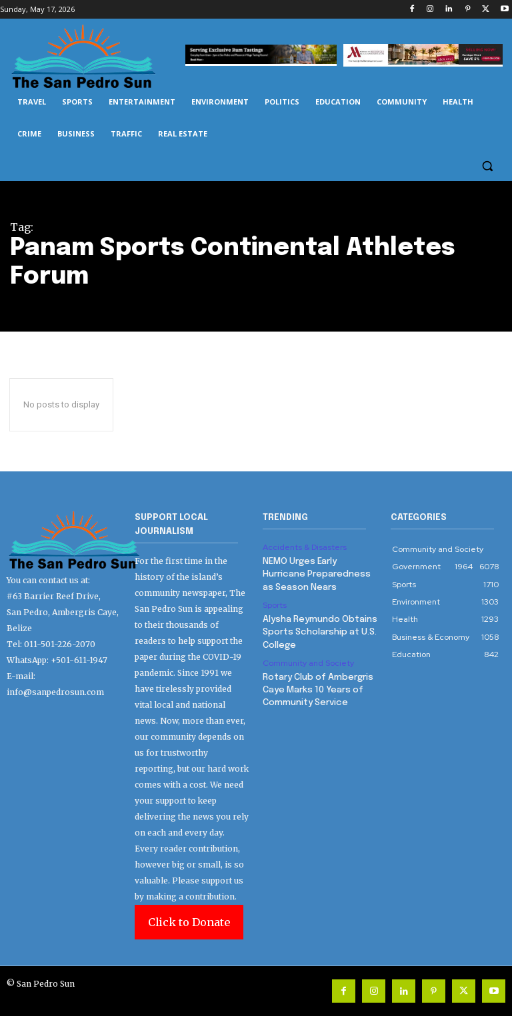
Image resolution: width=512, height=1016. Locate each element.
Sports (275, 603)
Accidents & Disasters (305, 547)
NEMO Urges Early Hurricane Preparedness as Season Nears (315, 573)
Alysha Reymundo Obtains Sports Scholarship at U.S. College (318, 629)
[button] (487, 166)
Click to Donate (189, 922)
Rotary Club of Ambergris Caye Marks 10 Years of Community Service (317, 684)
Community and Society (308, 659)
